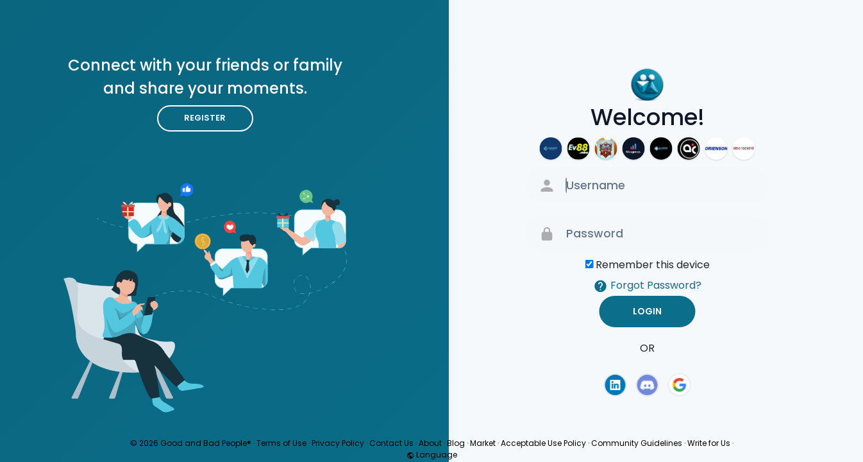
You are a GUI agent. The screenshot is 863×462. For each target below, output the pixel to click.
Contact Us (391, 443)
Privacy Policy (338, 443)
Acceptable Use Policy (543, 443)
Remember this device (653, 264)
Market (483, 443)
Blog (456, 443)
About (430, 443)
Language (431, 454)
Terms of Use (281, 443)
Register (205, 117)
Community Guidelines (636, 443)
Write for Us (708, 443)
